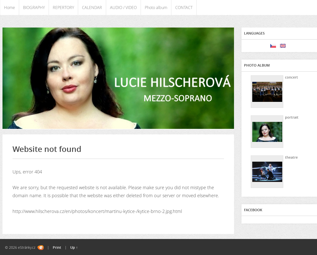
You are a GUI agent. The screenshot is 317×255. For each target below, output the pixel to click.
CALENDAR (92, 7)
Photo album (156, 7)
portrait (291, 117)
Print (57, 247)
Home (9, 7)
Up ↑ (74, 247)
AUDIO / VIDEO (123, 7)
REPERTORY (63, 7)
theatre (291, 157)
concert (291, 77)
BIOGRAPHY (34, 7)
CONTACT (183, 7)
